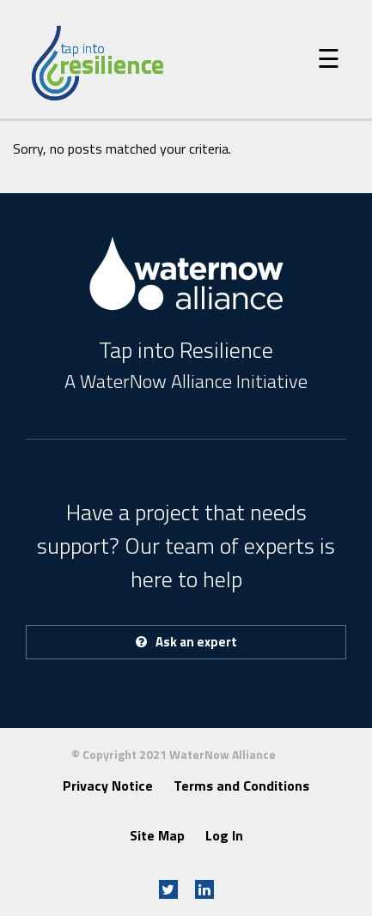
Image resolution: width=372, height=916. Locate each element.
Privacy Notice (108, 785)
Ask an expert (186, 642)
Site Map (157, 835)
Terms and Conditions (241, 785)
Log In (224, 835)
